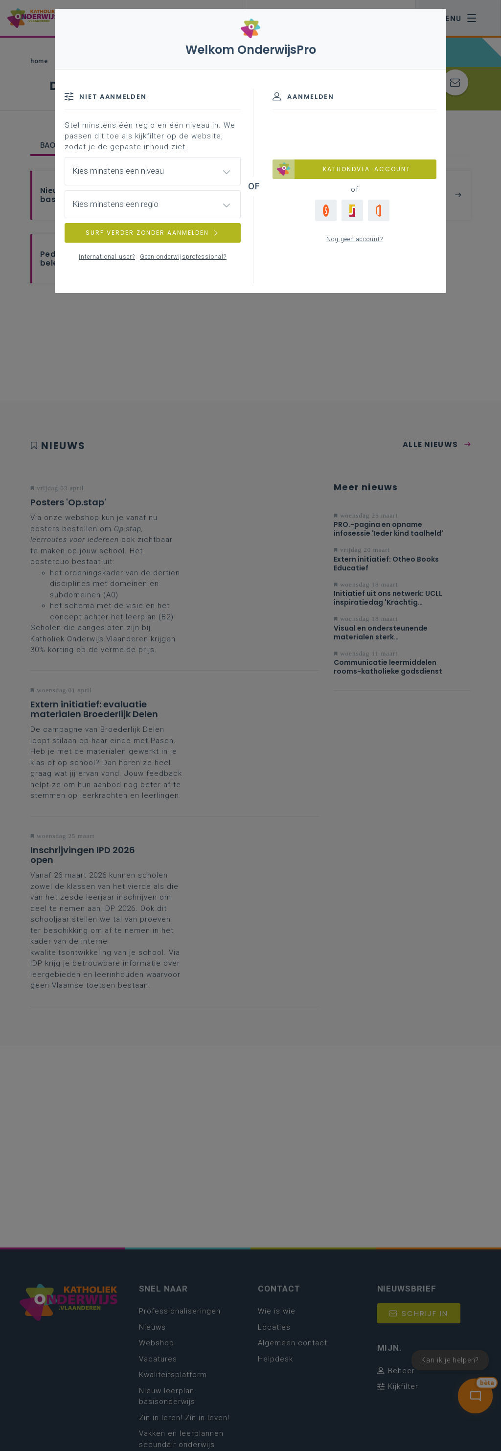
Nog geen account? (354, 239)
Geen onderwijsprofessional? (183, 256)
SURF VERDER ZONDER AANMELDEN (153, 232)
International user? (107, 256)
